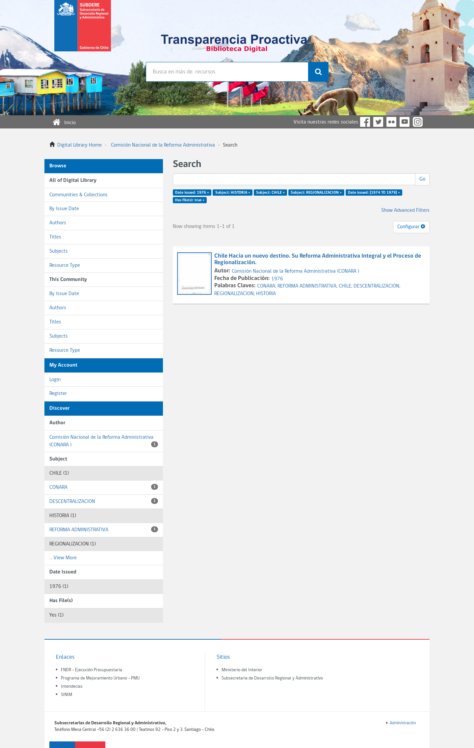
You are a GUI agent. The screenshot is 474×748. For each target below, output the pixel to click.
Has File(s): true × (189, 200)
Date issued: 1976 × (192, 193)
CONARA (103, 487)
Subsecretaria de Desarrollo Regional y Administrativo (272, 678)
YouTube (404, 122)
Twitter (378, 122)
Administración (403, 723)
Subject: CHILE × (270, 193)
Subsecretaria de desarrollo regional (82, 31)
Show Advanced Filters (405, 210)
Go (422, 179)
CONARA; (267, 286)
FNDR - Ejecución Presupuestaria (91, 670)
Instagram (418, 122)
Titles (55, 237)
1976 (277, 279)
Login (55, 379)
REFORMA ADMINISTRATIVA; (308, 286)
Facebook (365, 122)
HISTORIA (266, 293)
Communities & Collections (78, 195)
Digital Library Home (79, 145)
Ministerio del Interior (242, 670)
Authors (57, 223)
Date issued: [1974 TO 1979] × (374, 193)
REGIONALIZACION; (235, 293)
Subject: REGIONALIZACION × (316, 193)
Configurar (411, 227)
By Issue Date (64, 208)
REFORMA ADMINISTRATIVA (103, 529)
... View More (63, 558)
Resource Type (64, 265)
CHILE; (346, 286)
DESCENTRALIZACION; (377, 286)
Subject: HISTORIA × (232, 193)
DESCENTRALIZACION (103, 501)
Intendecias (72, 686)
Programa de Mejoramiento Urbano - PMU (100, 678)
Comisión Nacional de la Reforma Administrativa (163, 145)
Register (58, 393)
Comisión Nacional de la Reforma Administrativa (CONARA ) (103, 441)
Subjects (58, 251)
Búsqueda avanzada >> (170, 89)
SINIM (66, 694)
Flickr (391, 122)
